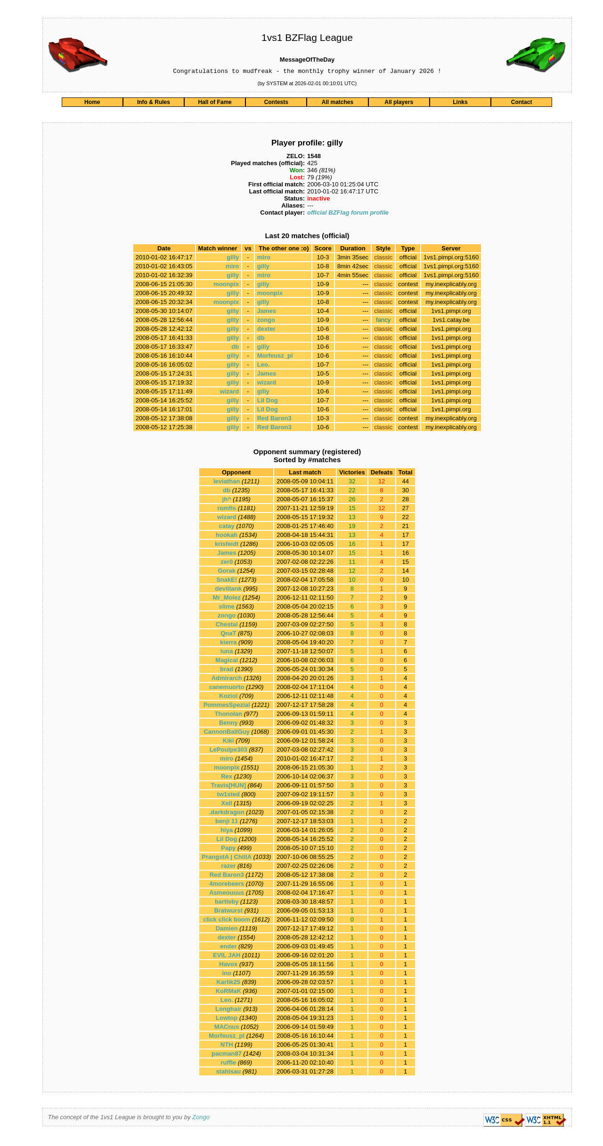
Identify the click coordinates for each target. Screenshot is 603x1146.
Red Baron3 (274, 419)
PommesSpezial (227, 706)
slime (227, 607)
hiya (226, 831)
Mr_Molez (227, 598)
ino (226, 974)
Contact (521, 103)
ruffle (228, 1063)
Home (92, 103)
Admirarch (227, 679)
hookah (226, 536)
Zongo (201, 1118)
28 (405, 500)
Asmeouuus (226, 894)
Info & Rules (153, 103)
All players (398, 103)
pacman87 (227, 1054)
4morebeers (226, 885)
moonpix (226, 285)
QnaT (228, 634)
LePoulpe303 (228, 750)
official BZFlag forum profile (348, 213)
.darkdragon (226, 813)
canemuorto (226, 688)
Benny (228, 724)
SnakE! (226, 581)
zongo (266, 321)
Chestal (227, 625)
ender (228, 947)
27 (405, 509)
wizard (266, 383)
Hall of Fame (214, 103)
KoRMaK (228, 992)
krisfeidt (227, 545)
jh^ (226, 500)
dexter (266, 330)
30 (405, 491)
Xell (226, 804)
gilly (233, 258)
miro (263, 258)
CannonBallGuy (227, 733)
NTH (226, 1046)
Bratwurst (228, 911)
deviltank (228, 589)
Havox (228, 965)
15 (405, 563)
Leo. (263, 365)
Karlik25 (228, 983)
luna (226, 652)
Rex (226, 777)
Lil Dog (267, 401)
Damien (227, 929)
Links (460, 103)
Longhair (228, 1010)
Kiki (228, 741)
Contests (276, 103)
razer (228, 867)
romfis (226, 509)
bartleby (227, 902)
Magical (226, 661)
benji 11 (226, 822)
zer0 (226, 563)
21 (405, 527)
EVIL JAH (226, 956)
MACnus (226, 1028)
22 (405, 518)
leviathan (226, 482)
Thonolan (229, 715)
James (266, 312)
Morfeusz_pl (275, 357)
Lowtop (226, 1019)
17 (405, 536)
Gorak (227, 572)
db (261, 339)
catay (227, 527)
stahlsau (228, 1072)
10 (405, 581)
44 (405, 482)
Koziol (228, 697)
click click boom (226, 920)
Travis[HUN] (228, 786)
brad (226, 670)
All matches (337, 103)
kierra (228, 643)
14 (405, 572)
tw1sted (228, 795)
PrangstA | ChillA (227, 858)
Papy (228, 849)
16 (405, 554)
